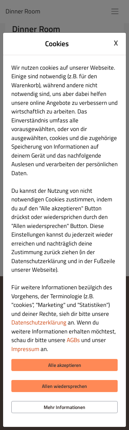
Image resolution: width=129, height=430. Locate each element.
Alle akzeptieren (64, 365)
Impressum (25, 348)
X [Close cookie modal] (116, 43)
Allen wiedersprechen (64, 386)
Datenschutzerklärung (38, 322)
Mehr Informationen (64, 407)
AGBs (73, 340)
